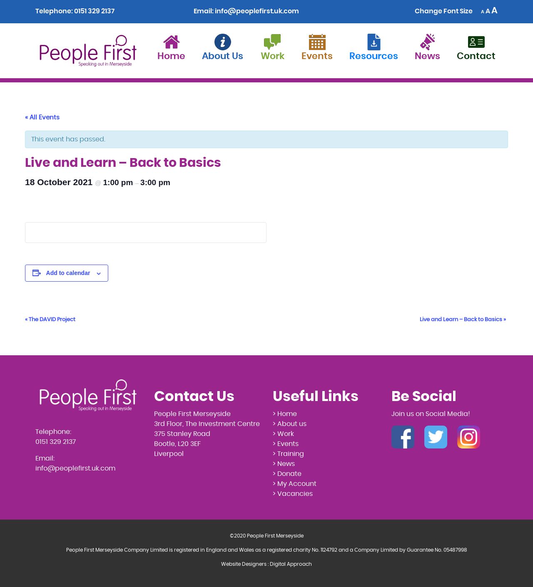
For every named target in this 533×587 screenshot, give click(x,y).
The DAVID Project (50, 319)
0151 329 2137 (94, 11)
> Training (288, 454)
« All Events (42, 117)
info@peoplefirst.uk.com (257, 11)
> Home (285, 414)
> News (284, 464)
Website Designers (243, 564)
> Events (286, 444)
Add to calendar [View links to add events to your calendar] (68, 273)
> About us (289, 424)
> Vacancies (293, 493)
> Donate (287, 474)
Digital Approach (291, 564)
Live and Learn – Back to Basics (463, 319)
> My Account (294, 483)
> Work (283, 434)
